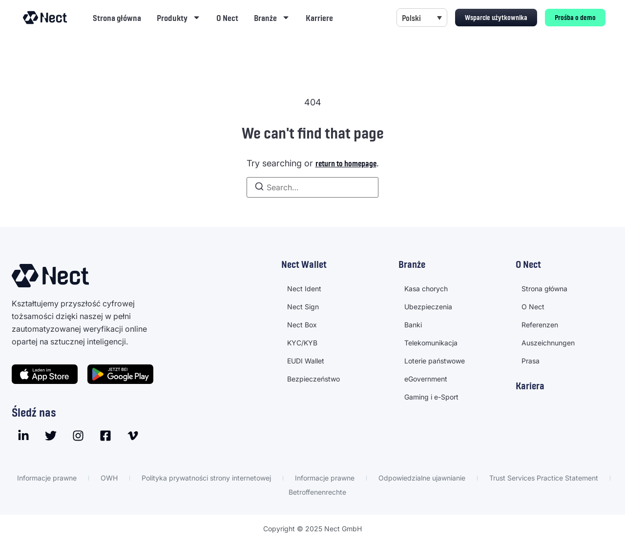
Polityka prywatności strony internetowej (206, 478)
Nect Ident (304, 288)
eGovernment (425, 379)
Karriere (319, 17)
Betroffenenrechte (317, 492)
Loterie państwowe (434, 361)
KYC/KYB (302, 343)
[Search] (259, 188)
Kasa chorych (426, 288)
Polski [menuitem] (411, 17)
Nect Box (302, 325)
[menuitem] (421, 17)
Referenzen (539, 325)
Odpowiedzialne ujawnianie (421, 478)
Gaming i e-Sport (431, 397)
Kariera (530, 385)
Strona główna (117, 17)
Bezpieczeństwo (313, 379)
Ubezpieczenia (428, 306)
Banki (413, 325)
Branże (272, 17)
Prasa (530, 361)
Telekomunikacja (431, 343)
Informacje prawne (47, 478)
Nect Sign (303, 306)
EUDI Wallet (305, 361)
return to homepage (345, 163)
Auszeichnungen (548, 343)
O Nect (227, 17)
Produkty (179, 17)
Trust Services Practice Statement (543, 478)
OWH (109, 478)
